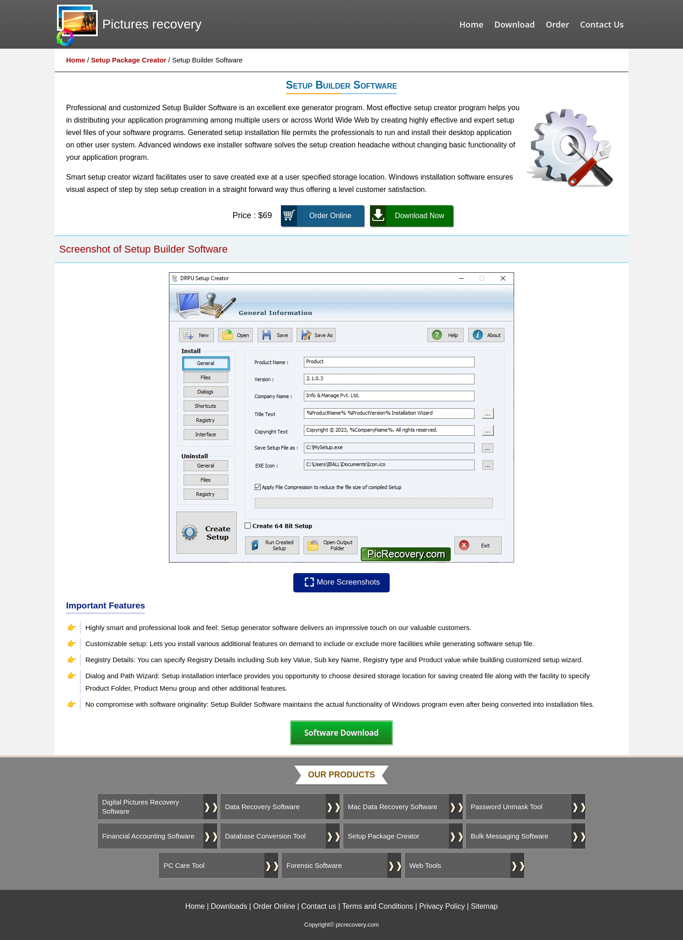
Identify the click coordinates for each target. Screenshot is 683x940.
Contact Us (602, 24)
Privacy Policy (442, 906)
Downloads (229, 906)
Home (471, 24)
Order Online (274, 906)
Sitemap (484, 906)
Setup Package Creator (128, 60)
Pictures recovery (152, 24)
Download (514, 24)
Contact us (318, 906)
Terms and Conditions (377, 906)
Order (557, 24)
